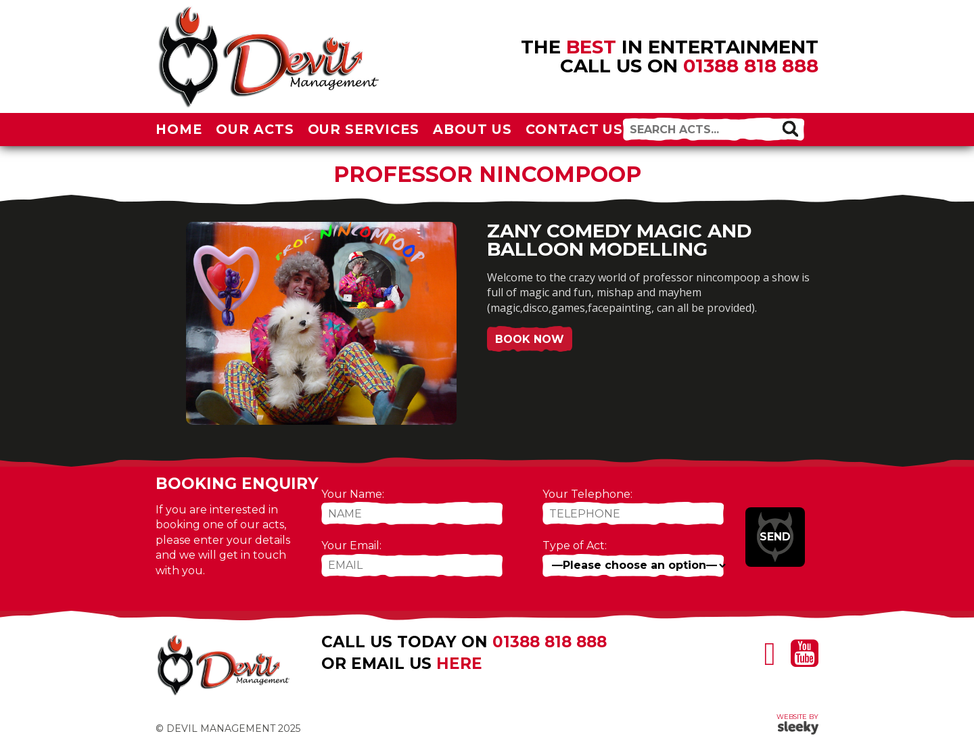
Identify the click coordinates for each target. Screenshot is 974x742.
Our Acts (255, 129)
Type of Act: (574, 545)
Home (179, 129)
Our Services (364, 129)
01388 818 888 (750, 65)
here (459, 663)
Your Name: (352, 494)
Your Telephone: (587, 494)
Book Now (529, 339)
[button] (790, 128)
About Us (472, 129)
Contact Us (575, 129)
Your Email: (351, 545)
